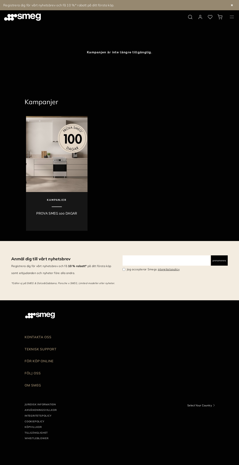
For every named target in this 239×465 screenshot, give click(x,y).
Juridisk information (40, 404)
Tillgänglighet (36, 432)
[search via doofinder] (190, 17)
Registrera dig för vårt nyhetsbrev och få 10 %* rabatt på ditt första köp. (58, 5)
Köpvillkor (33, 426)
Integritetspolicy (38, 415)
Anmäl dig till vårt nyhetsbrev (41, 258)
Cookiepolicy (34, 421)
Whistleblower (36, 438)
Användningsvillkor (41, 409)
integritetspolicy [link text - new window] (169, 269)
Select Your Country (199, 405)
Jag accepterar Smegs (153, 269)
